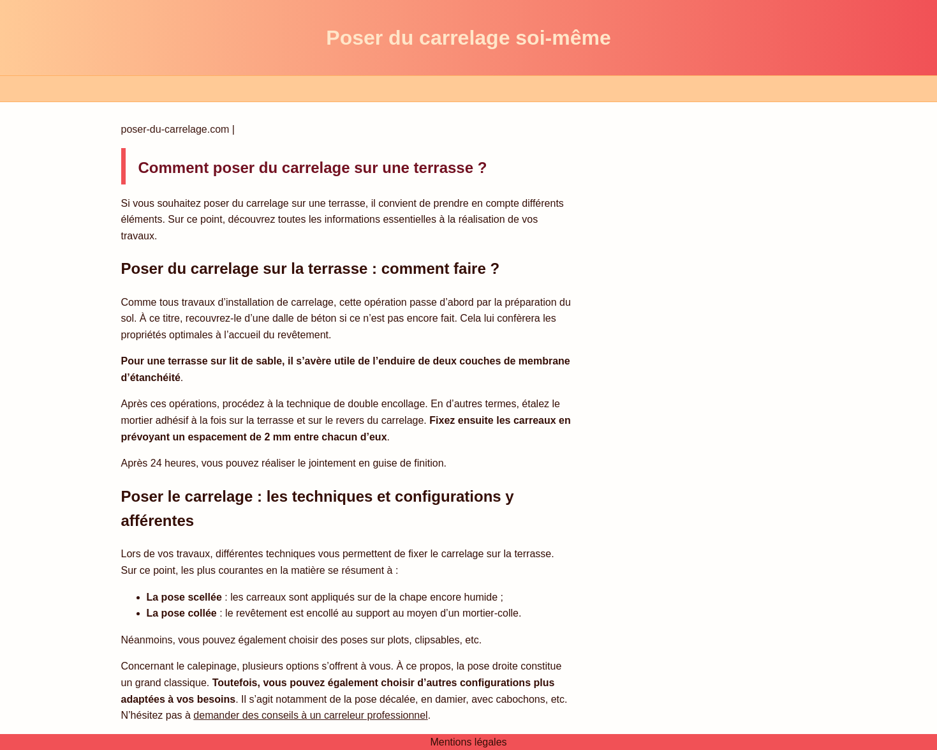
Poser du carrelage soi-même (468, 37)
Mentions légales (468, 742)
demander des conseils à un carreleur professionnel (310, 715)
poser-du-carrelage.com (176, 129)
